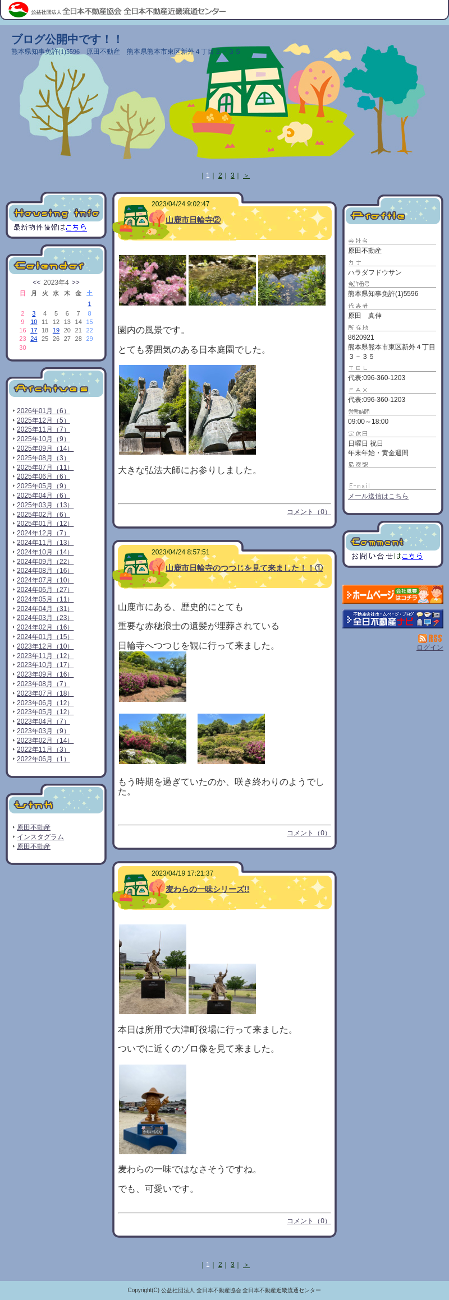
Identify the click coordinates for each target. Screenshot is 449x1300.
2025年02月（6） (43, 515)
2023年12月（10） (45, 646)
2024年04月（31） (45, 609)
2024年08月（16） (45, 571)
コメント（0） (309, 512)
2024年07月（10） (45, 580)
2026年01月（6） (43, 411)
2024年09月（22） (45, 562)
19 (56, 330)
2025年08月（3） (43, 458)
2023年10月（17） (45, 665)
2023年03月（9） (43, 731)
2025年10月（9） (43, 439)
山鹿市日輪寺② (193, 219)
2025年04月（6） (43, 495)
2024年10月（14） (45, 552)
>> (76, 282)
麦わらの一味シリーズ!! (207, 889)
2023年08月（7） (43, 684)
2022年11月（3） (43, 749)
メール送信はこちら (378, 496)
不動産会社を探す (392, 618)
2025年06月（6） (43, 476)
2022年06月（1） (43, 759)
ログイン (429, 647)
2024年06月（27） (45, 590)
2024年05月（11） (45, 599)
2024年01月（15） (45, 637)
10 (33, 321)
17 (33, 330)
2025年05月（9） (43, 486)
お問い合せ (392, 544)
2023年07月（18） (45, 693)
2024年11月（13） (45, 543)
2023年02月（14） (45, 740)
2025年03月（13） (45, 505)
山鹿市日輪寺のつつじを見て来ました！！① (244, 567)
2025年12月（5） (43, 420)
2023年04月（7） (43, 721)
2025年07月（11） (45, 467)
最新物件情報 (56, 215)
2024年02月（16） (45, 627)
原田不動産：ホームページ (392, 594)
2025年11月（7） (43, 429)
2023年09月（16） (45, 674)
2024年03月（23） (45, 618)
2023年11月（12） (45, 656)
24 (33, 338)
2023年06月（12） (45, 703)
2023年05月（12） (45, 712)
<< (36, 282)
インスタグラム (40, 837)
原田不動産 (34, 827)
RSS (430, 638)
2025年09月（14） (45, 448)
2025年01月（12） (45, 524)
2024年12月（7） (43, 533)
